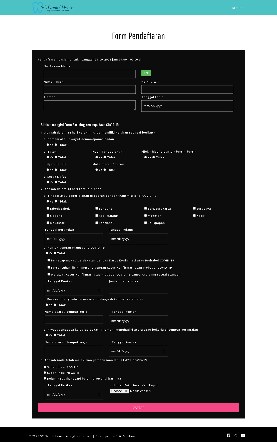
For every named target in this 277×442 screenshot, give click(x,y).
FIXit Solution (125, 436)
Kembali (238, 8)
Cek (146, 73)
